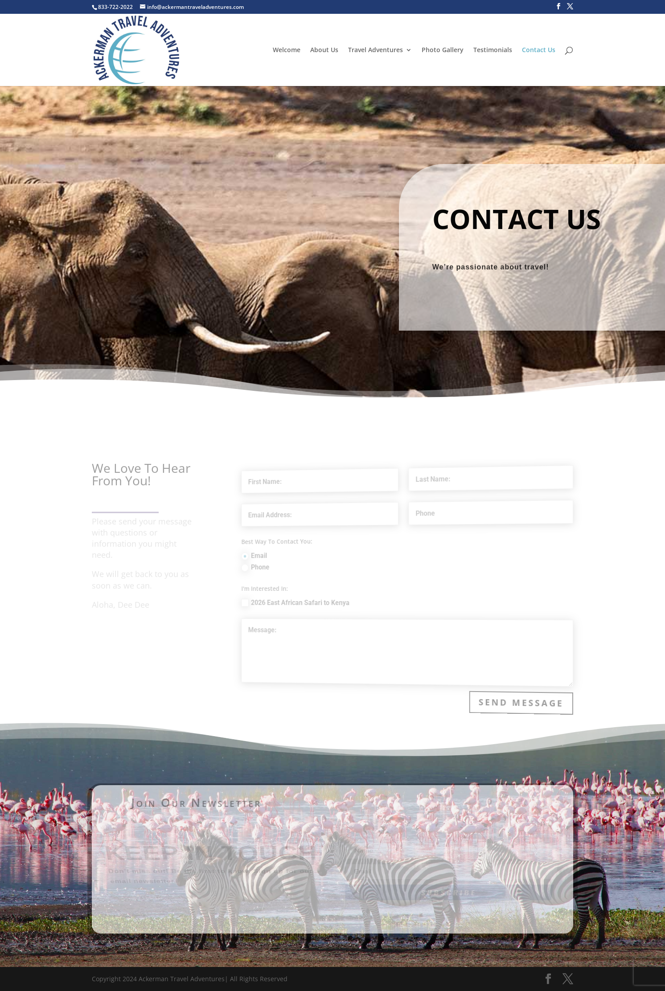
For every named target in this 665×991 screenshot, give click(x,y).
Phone (278, 569)
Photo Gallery (443, 50)
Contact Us (538, 50)
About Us (324, 50)
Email (277, 557)
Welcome (286, 50)
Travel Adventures (375, 50)
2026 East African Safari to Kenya (314, 602)
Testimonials (492, 50)
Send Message (523, 701)
